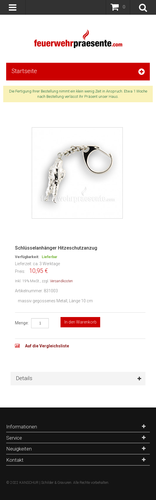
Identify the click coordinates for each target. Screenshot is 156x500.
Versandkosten (61, 281)
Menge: (22, 323)
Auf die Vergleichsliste (46, 346)
